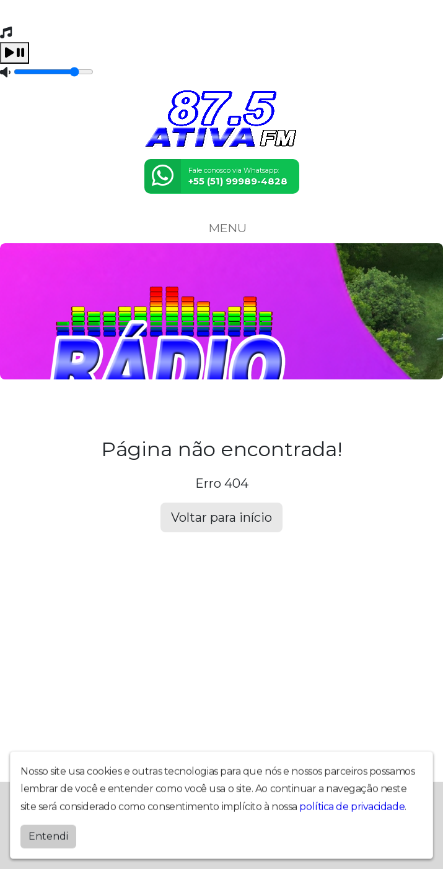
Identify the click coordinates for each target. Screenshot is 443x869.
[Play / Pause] (14, 53)
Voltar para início (221, 517)
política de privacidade (352, 804)
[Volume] (54, 72)
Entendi (48, 833)
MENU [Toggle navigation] (222, 227)
